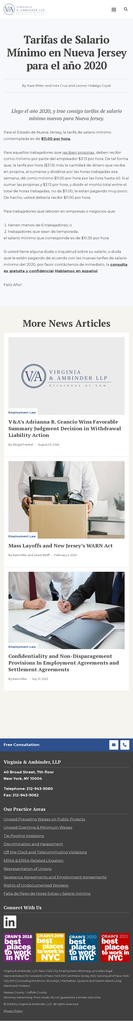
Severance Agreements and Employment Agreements (55, 877)
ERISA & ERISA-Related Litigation (33, 860)
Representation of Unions (28, 869)
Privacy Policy (13, 1011)
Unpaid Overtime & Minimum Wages (38, 827)
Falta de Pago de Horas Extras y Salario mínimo (47, 893)
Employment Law (22, 412)
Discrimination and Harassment (33, 844)
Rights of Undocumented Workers (36, 885)
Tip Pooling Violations (24, 836)
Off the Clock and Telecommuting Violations (45, 852)
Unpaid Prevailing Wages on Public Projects (44, 819)
